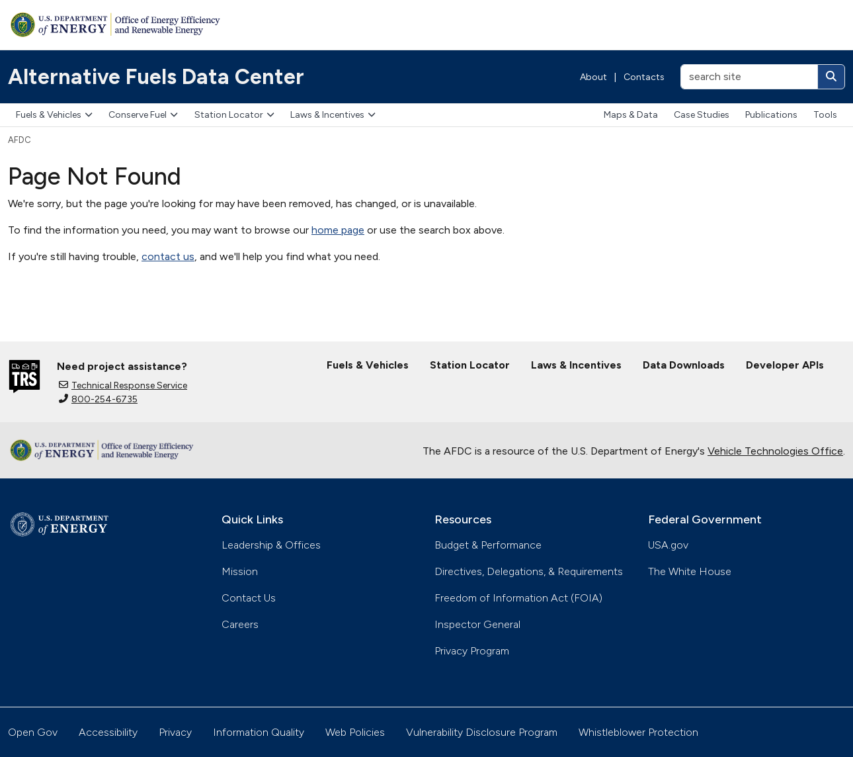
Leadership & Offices (271, 545)
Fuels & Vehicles (54, 114)
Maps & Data (631, 114)
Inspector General (477, 624)
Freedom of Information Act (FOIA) (518, 598)
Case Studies (701, 114)
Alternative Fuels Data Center (156, 76)
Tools (825, 114)
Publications (771, 114)
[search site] (749, 76)
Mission (240, 571)
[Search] (831, 76)
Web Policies (355, 732)
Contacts (644, 77)
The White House (689, 571)
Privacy (175, 732)
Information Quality (258, 732)
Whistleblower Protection (638, 732)
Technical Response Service (123, 385)
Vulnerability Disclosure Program (481, 732)
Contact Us (249, 598)
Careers (240, 624)
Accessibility (108, 732)
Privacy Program (471, 651)
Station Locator (234, 114)
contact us (168, 256)
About (593, 77)
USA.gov (668, 545)
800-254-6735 (98, 399)
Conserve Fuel (143, 114)
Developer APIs (785, 365)
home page (337, 230)
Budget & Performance (488, 545)
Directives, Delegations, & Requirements (528, 571)
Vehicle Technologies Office (775, 451)
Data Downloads (684, 365)
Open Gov (33, 732)
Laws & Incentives (333, 114)
